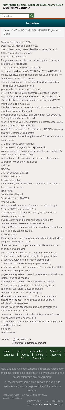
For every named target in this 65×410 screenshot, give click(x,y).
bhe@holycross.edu (11, 300)
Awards (25, 354)
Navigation (32, 23)
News (19, 351)
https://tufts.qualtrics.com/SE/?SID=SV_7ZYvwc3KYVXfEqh (31, 71)
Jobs (23, 358)
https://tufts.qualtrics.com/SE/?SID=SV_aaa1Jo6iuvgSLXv (30, 96)
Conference (55, 351)
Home (7, 30)
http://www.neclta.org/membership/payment (23, 147)
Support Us (38, 358)
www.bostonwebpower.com (51, 404)
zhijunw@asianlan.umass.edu (16, 296)
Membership (36, 351)
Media (39, 354)
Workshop (9, 354)
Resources (55, 354)
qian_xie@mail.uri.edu (12, 227)
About (6, 351)
